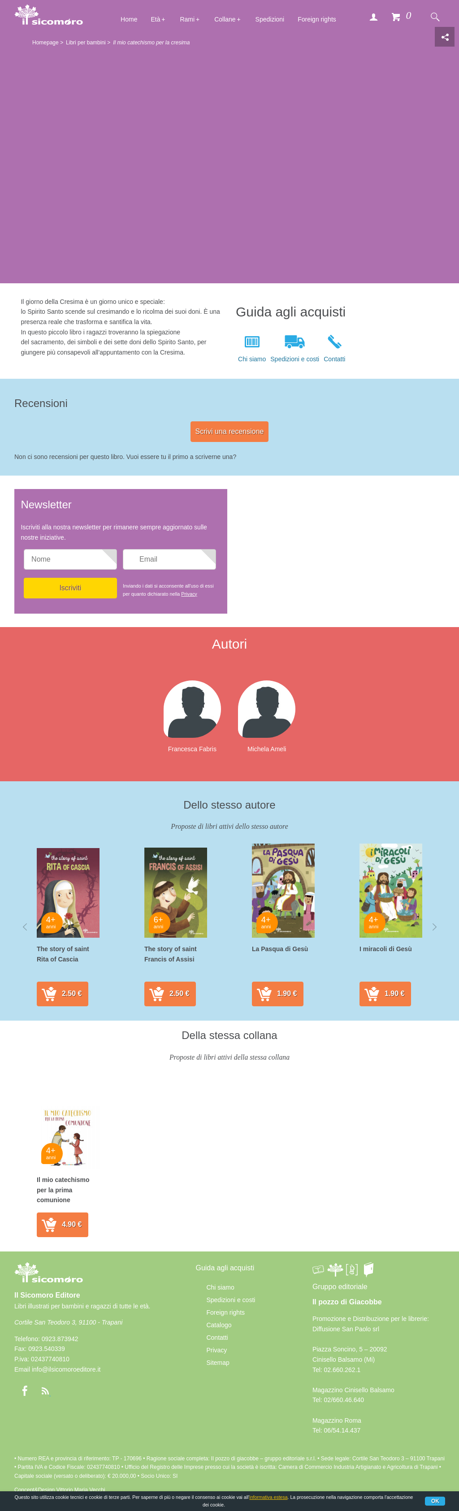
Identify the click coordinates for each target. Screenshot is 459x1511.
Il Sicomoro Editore (48, 1280)
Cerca (435, 16)
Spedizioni (270, 19)
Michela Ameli (266, 749)
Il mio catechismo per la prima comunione (63, 1190)
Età (155, 19)
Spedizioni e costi (294, 359)
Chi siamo (252, 359)
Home (129, 19)
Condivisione (445, 37)
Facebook (24, 1391)
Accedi (373, 16)
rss (45, 1391)
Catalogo (218, 1325)
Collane (224, 19)
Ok (435, 1501)
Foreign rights (317, 19)
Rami (187, 19)
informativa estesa (268, 1497)
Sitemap (217, 1362)
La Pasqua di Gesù (280, 948)
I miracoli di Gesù (385, 948)
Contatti (334, 359)
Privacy (189, 594)
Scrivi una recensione (229, 431)
